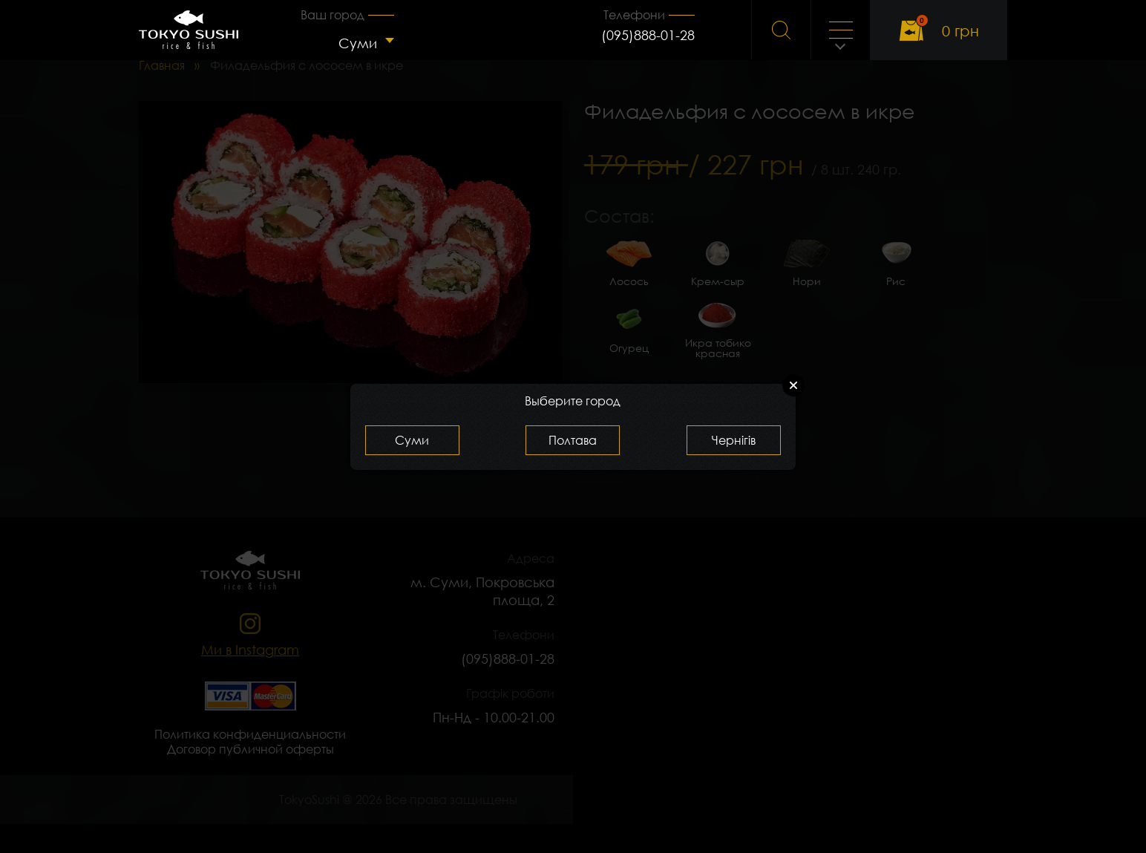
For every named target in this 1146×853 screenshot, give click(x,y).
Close (793, 385)
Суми (357, 43)
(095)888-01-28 (648, 35)
